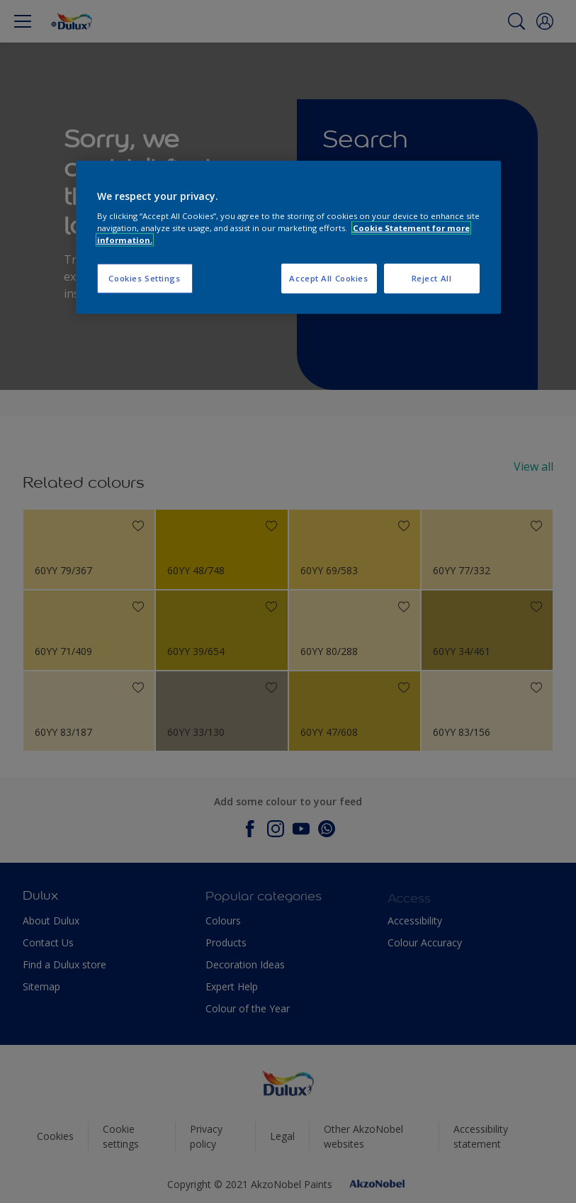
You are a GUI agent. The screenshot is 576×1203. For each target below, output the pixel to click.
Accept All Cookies (328, 278)
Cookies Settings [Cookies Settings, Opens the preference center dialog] (144, 278)
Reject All (432, 278)
